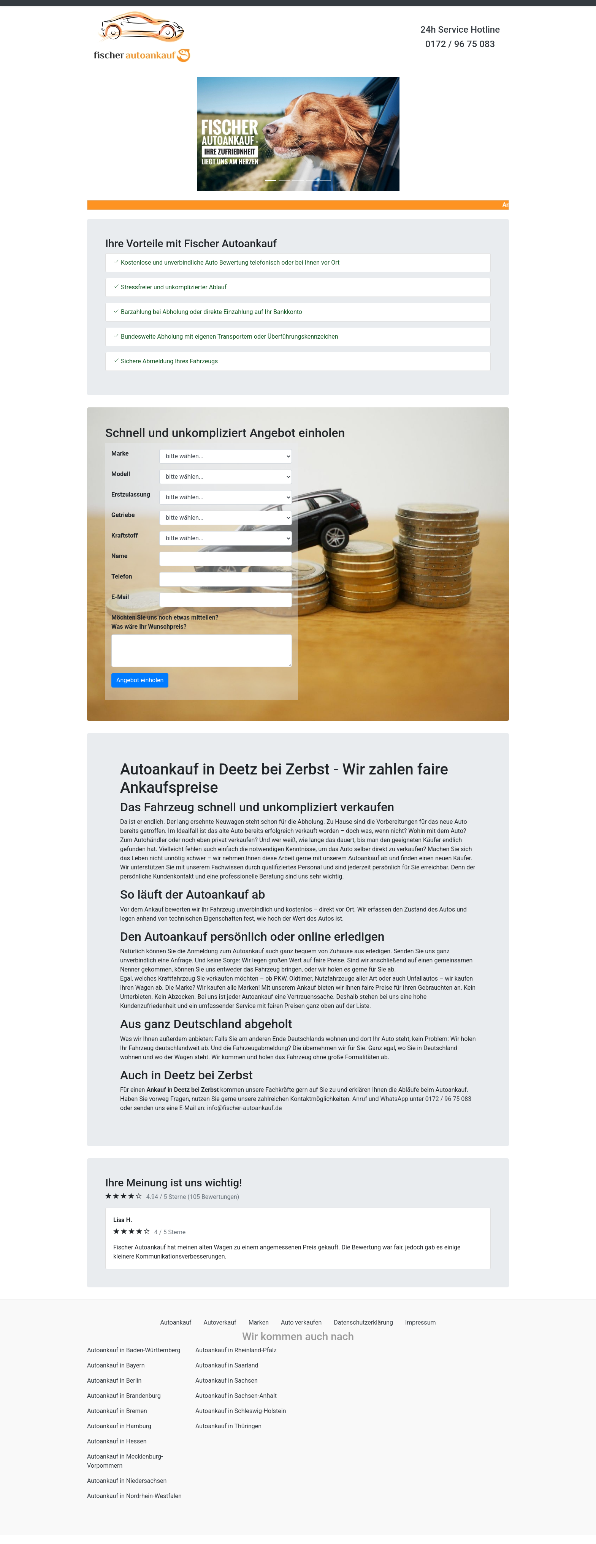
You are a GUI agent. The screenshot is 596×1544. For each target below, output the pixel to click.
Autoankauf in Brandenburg (124, 1395)
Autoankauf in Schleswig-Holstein (240, 1411)
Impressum (420, 1322)
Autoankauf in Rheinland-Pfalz (236, 1350)
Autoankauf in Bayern (116, 1365)
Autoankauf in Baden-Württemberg (134, 1350)
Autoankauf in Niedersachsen (126, 1480)
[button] (119, 134)
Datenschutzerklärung (363, 1322)
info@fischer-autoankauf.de (244, 1108)
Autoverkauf (220, 1322)
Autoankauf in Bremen (117, 1411)
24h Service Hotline (460, 29)
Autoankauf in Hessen (117, 1441)
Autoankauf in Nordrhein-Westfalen (134, 1496)
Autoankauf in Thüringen (228, 1426)
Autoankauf (176, 1322)
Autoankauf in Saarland (226, 1365)
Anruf (359, 1098)
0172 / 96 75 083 (460, 44)
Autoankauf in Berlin (114, 1380)
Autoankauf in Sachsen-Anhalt (236, 1395)
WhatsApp (394, 1098)
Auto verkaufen (301, 1322)
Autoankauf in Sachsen (226, 1380)
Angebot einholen (139, 680)
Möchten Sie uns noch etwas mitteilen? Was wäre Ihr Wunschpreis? (165, 622)
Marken (259, 1322)
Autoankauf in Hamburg (119, 1426)
